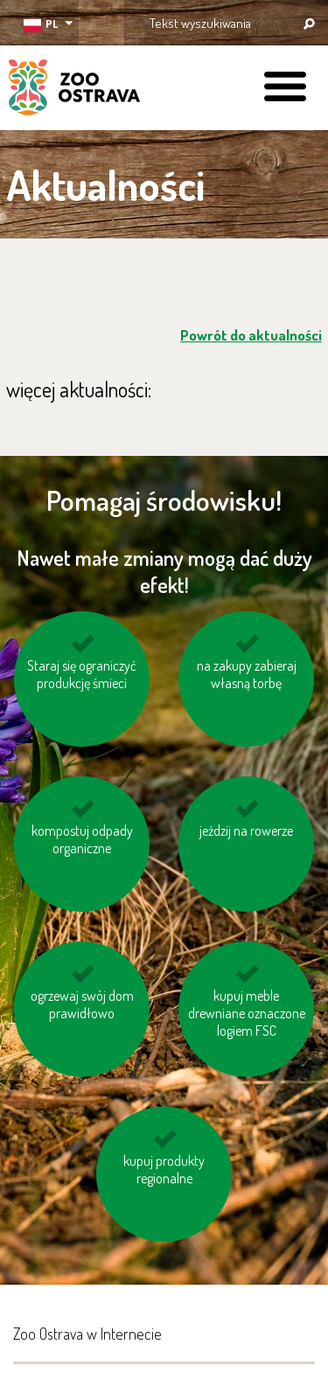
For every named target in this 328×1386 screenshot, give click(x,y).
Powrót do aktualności (251, 335)
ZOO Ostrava (74, 90)
